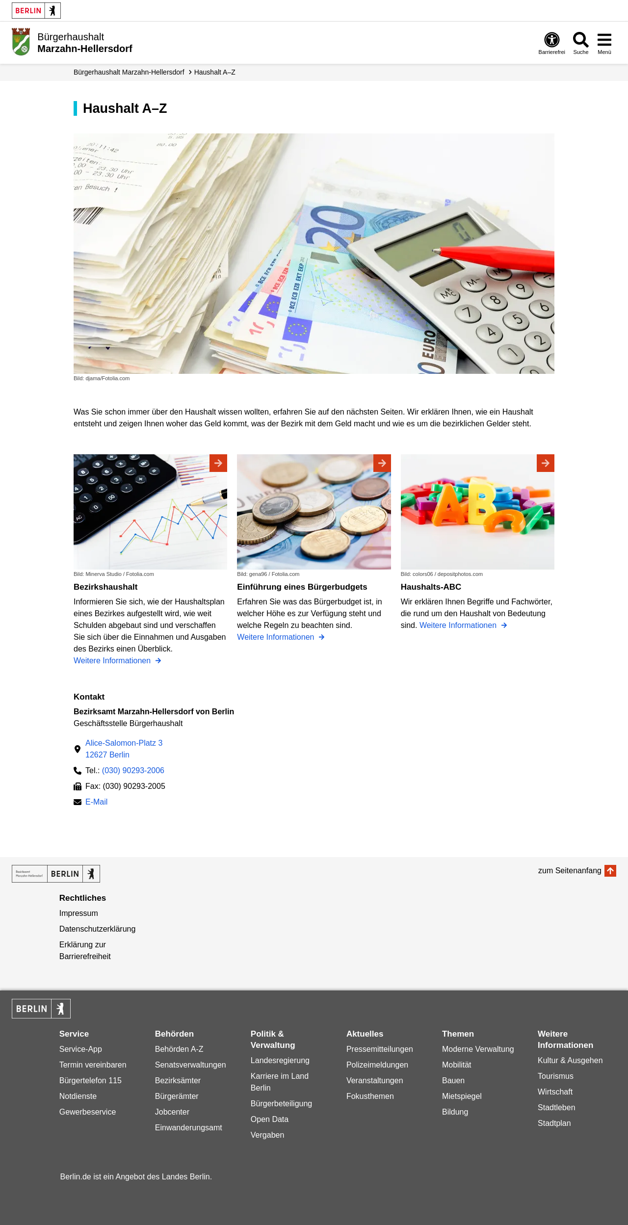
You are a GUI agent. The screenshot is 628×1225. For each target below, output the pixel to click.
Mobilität (456, 1065)
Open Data (269, 1119)
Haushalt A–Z (215, 72)
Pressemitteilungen (379, 1049)
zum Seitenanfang (570, 870)
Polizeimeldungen (377, 1065)
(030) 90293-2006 (133, 770)
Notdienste (78, 1096)
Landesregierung (280, 1060)
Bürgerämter (177, 1096)
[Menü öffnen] (604, 43)
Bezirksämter (178, 1080)
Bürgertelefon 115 (90, 1080)
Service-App (80, 1049)
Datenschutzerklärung (97, 929)
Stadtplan (554, 1123)
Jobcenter (172, 1112)
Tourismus (556, 1076)
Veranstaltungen (374, 1080)
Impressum (78, 913)
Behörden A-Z (179, 1049)
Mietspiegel (462, 1096)
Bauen (453, 1080)
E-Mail (96, 803)
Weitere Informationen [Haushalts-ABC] (459, 625)
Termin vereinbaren (93, 1065)
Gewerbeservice (87, 1112)
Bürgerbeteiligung (281, 1103)
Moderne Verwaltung (478, 1049)
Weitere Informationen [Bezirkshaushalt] (113, 660)
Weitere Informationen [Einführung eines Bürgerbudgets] (276, 637)
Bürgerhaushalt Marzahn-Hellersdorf (129, 72)
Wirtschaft (555, 1092)
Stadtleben (557, 1107)
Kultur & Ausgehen (570, 1060)
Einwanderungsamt (188, 1127)
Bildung (455, 1112)
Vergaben (268, 1135)
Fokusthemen (370, 1096)
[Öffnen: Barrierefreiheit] (552, 43)
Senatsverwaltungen (190, 1065)
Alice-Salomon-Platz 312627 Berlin (123, 749)
